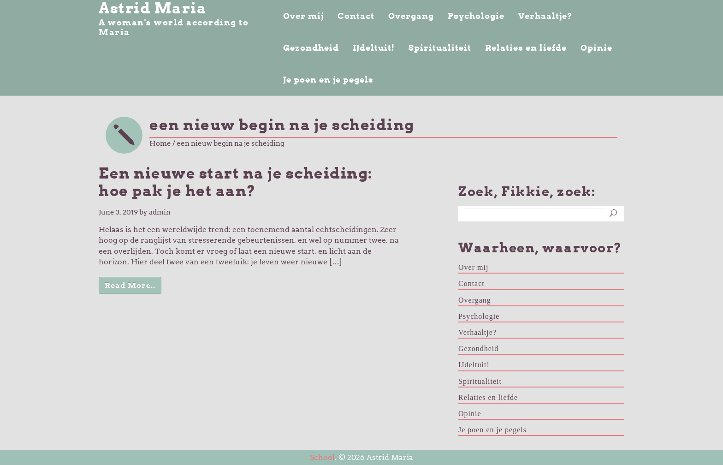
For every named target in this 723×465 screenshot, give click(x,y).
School (322, 457)
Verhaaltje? (545, 16)
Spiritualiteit (440, 48)
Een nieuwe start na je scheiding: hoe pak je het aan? (236, 182)
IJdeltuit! (374, 48)
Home (160, 143)
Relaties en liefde (526, 48)
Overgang (411, 16)
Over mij (303, 16)
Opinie (596, 48)
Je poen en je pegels (328, 79)
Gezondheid (311, 48)
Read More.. (130, 285)
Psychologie (476, 16)
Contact (356, 16)
